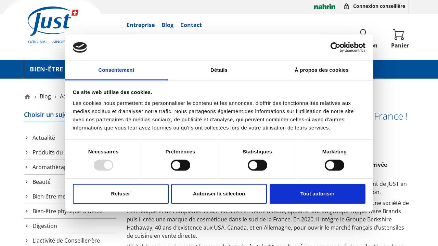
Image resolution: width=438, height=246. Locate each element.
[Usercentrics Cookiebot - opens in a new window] (335, 47)
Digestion (45, 226)
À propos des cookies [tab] (322, 70)
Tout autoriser (317, 193)
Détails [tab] (219, 70)
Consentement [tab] (116, 70)
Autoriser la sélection (219, 193)
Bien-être (46, 69)
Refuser (120, 193)
